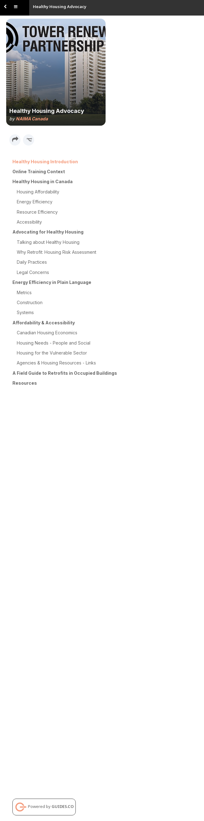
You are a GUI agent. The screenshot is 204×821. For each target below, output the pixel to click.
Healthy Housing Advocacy (59, 6)
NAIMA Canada (32, 118)
